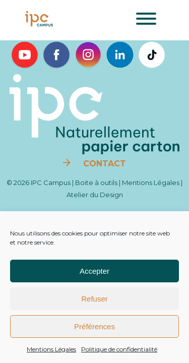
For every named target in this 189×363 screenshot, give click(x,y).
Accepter (94, 271)
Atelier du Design (95, 195)
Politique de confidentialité (119, 349)
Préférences (94, 326)
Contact (103, 163)
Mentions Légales (51, 349)
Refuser (94, 298)
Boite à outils (96, 182)
